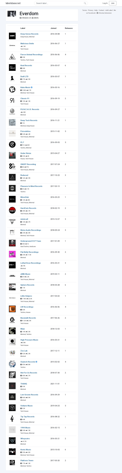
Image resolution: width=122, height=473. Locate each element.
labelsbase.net (13, 3)
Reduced (24, 175)
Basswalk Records (28, 318)
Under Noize (25, 153)
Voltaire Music (26, 406)
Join (112, 3)
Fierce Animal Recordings (31, 55)
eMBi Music (25, 274)
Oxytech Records (27, 362)
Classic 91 (24, 98)
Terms (84, 10)
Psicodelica (25, 131)
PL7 (22, 142)
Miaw (22, 329)
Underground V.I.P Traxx (30, 241)
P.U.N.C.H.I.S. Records (29, 109)
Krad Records (26, 65)
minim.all (24, 219)
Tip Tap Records (27, 417)
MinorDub (24, 197)
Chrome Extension (104, 13)
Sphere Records (27, 285)
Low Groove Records (29, 395)
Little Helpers (26, 296)
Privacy (90, 10)
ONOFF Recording (28, 164)
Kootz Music (25, 450)
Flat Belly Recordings (29, 252)
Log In (105, 3)
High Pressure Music (29, 340)
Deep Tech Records (28, 120)
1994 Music (25, 428)
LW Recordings (26, 307)
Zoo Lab (23, 351)
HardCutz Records (28, 208)
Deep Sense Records (29, 34)
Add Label (109, 10)
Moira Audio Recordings (30, 230)
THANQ (23, 384)
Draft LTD (24, 76)
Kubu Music (25, 87)
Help (96, 10)
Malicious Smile (27, 43)
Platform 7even (26, 460)
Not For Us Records (28, 373)
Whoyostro (25, 439)
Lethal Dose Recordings (30, 263)
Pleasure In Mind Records (31, 186)
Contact (101, 10)
